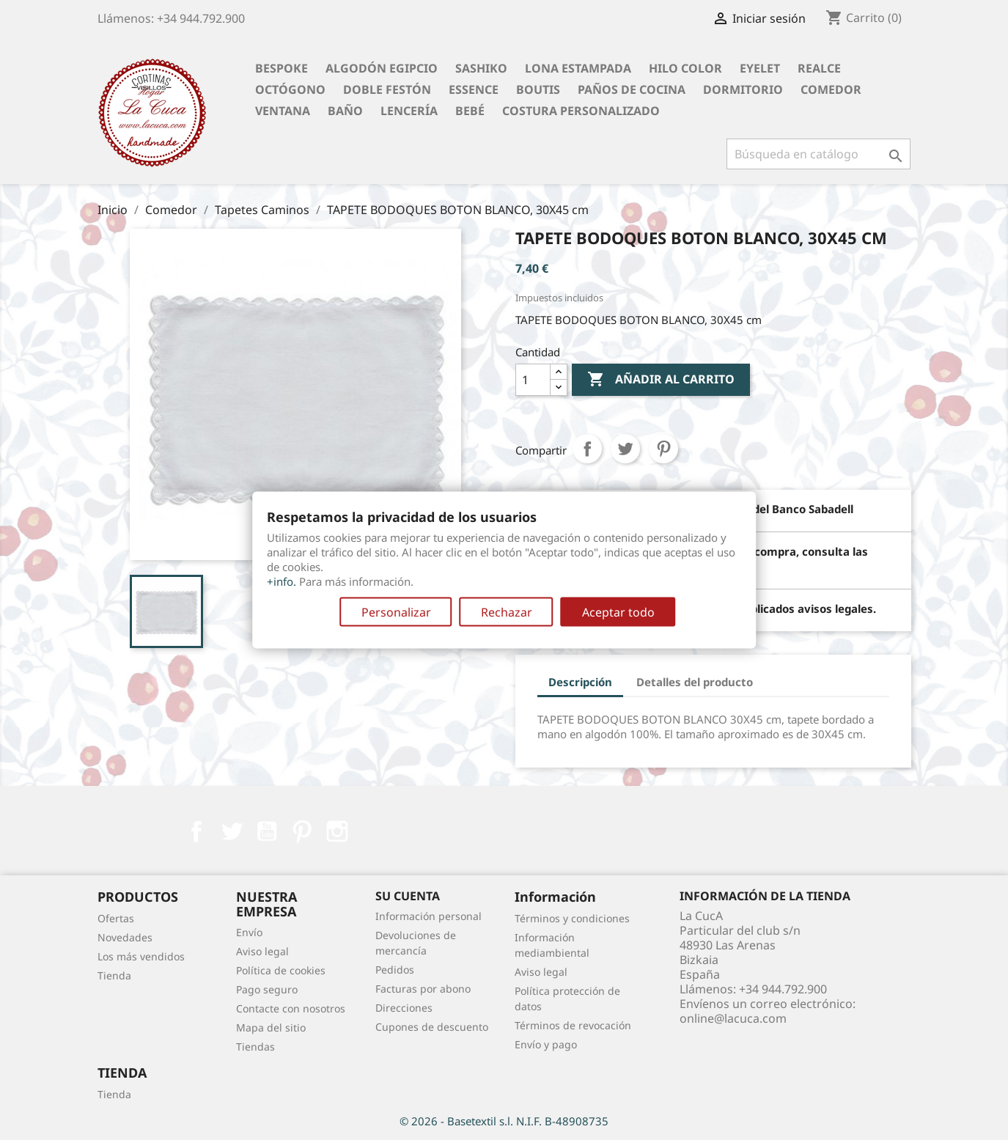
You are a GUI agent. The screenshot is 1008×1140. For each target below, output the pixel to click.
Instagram (337, 831)
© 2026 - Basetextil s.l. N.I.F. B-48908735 (504, 1121)
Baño (345, 111)
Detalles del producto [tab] (694, 681)
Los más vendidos (141, 956)
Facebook (196, 831)
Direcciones (404, 1008)
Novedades (125, 937)
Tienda (114, 975)
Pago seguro (267, 989)
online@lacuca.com (733, 1018)
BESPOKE (281, 68)
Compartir (587, 448)
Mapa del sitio (271, 1027)
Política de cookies (280, 970)
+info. (281, 581)
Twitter (231, 831)
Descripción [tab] (580, 681)
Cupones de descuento (431, 1027)
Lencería (409, 111)
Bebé (470, 111)
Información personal (428, 916)
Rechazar (506, 612)
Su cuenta (407, 896)
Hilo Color (685, 68)
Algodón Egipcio (381, 68)
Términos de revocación (573, 1025)
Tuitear (625, 448)
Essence (474, 89)
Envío (249, 932)
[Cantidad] (533, 380)
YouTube (267, 831)
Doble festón (387, 89)
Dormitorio (743, 89)
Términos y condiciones (572, 918)
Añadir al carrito (661, 379)
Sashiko (481, 68)
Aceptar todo (618, 612)
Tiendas (255, 1046)
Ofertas (116, 918)
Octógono (290, 89)
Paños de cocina (631, 89)
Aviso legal (262, 951)
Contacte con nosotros (290, 1008)
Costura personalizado (581, 111)
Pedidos (394, 970)
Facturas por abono (423, 989)
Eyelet (760, 68)
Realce (819, 68)
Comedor (831, 89)
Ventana (282, 111)
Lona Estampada (578, 68)
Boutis (538, 89)
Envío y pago (546, 1044)
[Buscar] (818, 154)
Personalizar (396, 612)
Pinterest (663, 448)
